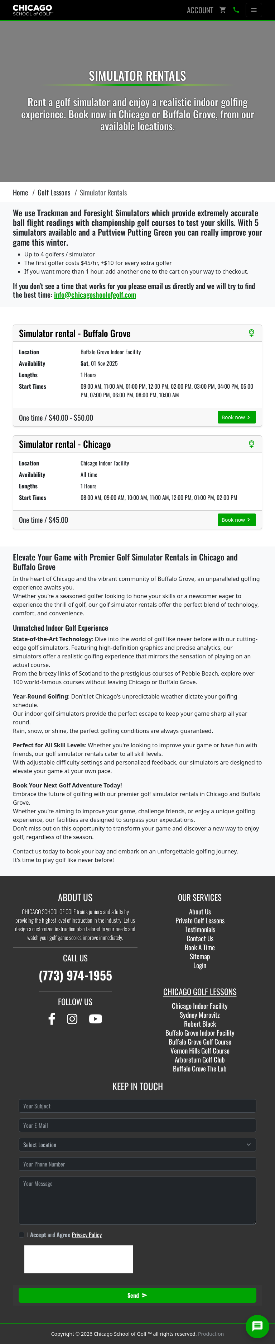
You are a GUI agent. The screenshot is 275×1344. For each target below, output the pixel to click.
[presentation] (78, 1259)
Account (200, 9)
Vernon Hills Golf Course (200, 1050)
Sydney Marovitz (200, 1014)
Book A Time (200, 947)
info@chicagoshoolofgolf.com (95, 294)
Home (20, 192)
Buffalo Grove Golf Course (200, 1041)
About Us (200, 911)
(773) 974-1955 (75, 975)
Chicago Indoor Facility (200, 1005)
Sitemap (200, 956)
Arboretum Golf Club (200, 1059)
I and (64, 1234)
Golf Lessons (54, 192)
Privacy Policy (87, 1234)
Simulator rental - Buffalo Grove (74, 333)
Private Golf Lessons (200, 920)
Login (199, 965)
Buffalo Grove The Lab (200, 1068)
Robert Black (200, 1023)
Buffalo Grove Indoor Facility (200, 1032)
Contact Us (200, 938)
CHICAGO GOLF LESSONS (200, 991)
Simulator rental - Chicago (65, 444)
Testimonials (200, 929)
